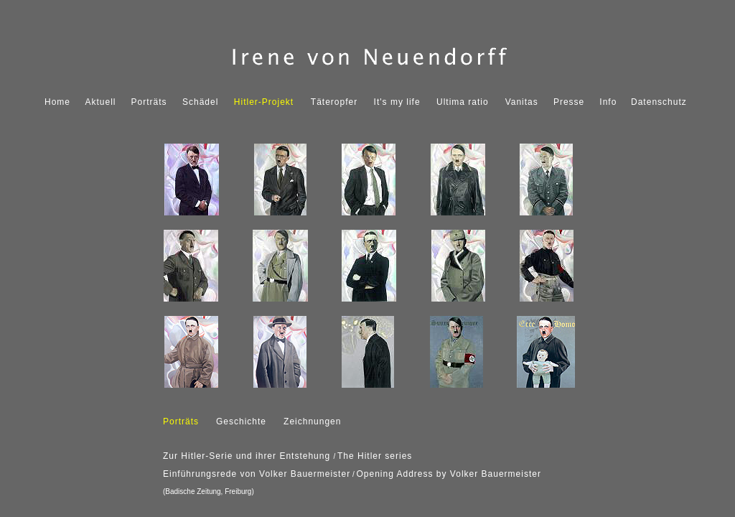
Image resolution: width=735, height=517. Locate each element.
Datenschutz (659, 102)
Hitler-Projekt (264, 102)
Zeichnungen (312, 421)
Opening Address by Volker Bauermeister (448, 474)
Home (57, 102)
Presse (568, 102)
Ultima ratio (462, 102)
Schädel (200, 102)
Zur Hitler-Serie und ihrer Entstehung (248, 456)
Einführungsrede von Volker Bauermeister (256, 474)
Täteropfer (334, 102)
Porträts (149, 102)
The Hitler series (374, 456)
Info (608, 102)
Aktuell (100, 102)
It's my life (397, 102)
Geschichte (241, 421)
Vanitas (521, 102)
